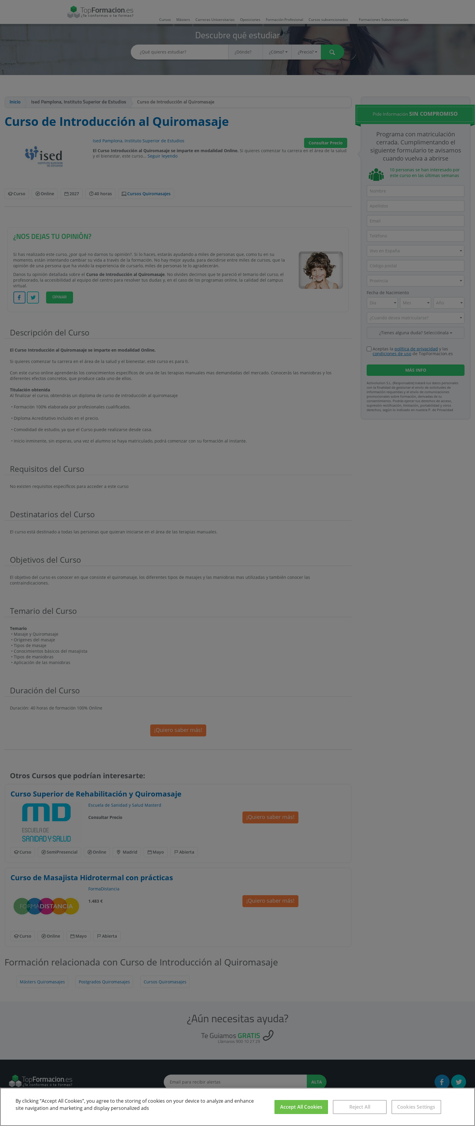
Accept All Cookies (301, 1107)
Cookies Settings (416, 1107)
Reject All (360, 1107)
